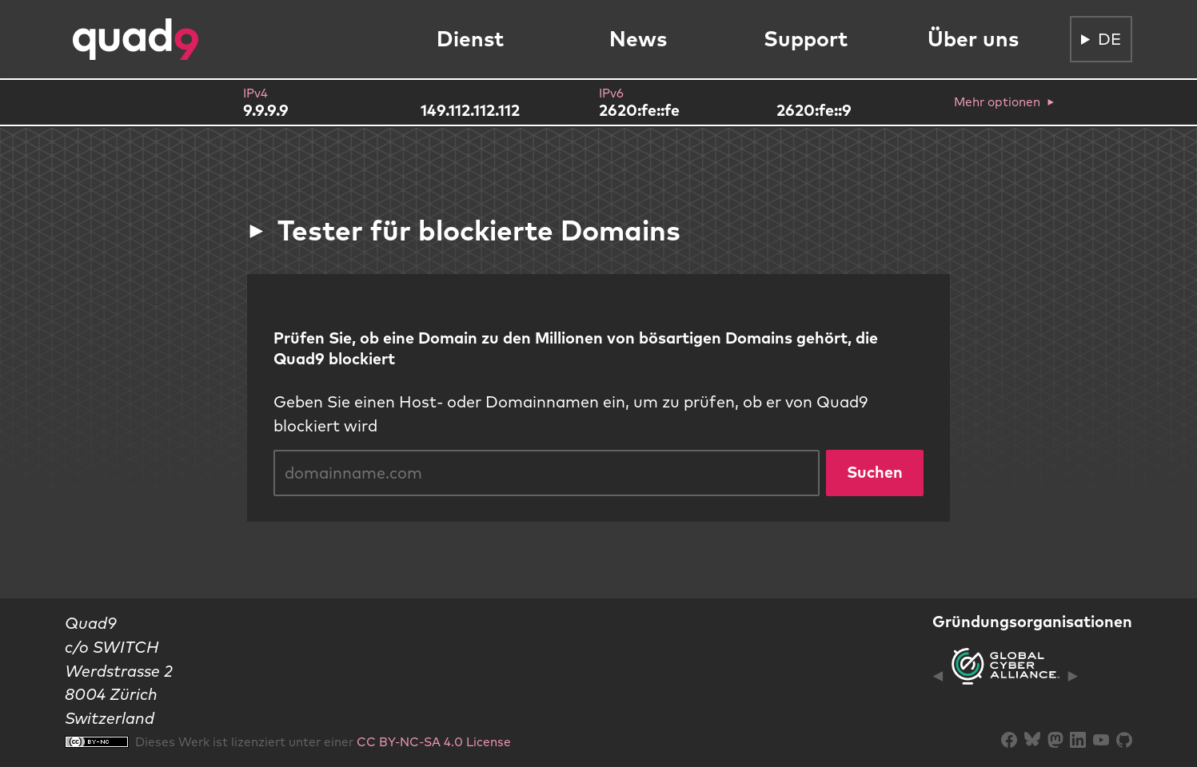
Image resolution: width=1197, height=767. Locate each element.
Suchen (875, 472)
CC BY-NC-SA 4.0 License (434, 741)
